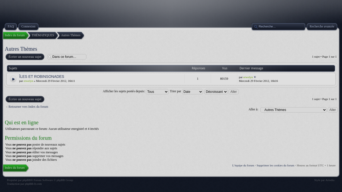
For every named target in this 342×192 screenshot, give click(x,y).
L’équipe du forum (243, 165)
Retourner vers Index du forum (28, 107)
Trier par (186, 91)
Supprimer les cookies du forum (275, 165)
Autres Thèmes (21, 49)
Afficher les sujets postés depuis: (136, 91)
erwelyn (28, 80)
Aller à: (253, 109)
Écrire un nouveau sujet (24, 56)
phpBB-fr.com (33, 183)
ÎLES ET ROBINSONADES (41, 76)
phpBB (26, 180)
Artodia (330, 180)
